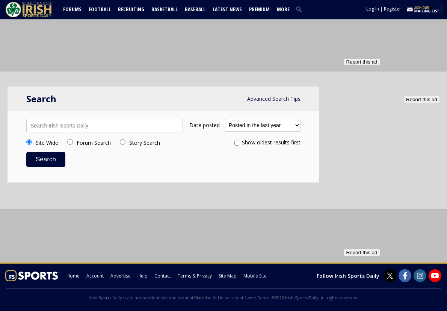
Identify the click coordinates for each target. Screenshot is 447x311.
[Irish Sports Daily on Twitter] (390, 275)
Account (95, 276)
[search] (300, 9)
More (283, 9)
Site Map (228, 276)
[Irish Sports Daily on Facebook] (405, 275)
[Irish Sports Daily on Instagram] (420, 275)
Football (100, 9)
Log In (372, 9)
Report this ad (362, 62)
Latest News (227, 9)
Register (392, 9)
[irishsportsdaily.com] (37, 9)
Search (46, 159)
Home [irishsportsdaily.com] (73, 276)
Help (142, 276)
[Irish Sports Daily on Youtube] (435, 275)
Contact (162, 276)
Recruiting (131, 9)
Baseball (195, 9)
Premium (259, 9)
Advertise (120, 276)
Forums (72, 9)
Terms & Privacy (195, 276)
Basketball (164, 9)
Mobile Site (255, 276)
